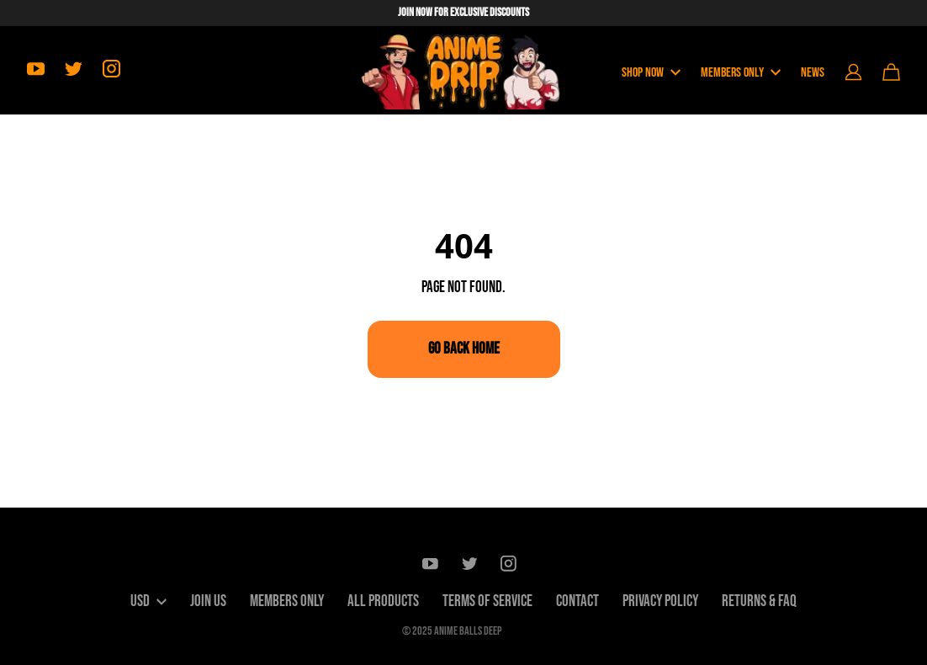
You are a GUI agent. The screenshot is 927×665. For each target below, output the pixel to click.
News (812, 72)
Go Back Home (464, 349)
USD (148, 601)
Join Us (208, 601)
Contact (577, 601)
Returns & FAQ (759, 601)
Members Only (741, 72)
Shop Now (651, 72)
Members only (287, 601)
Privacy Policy (660, 601)
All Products (383, 601)
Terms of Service (487, 601)
